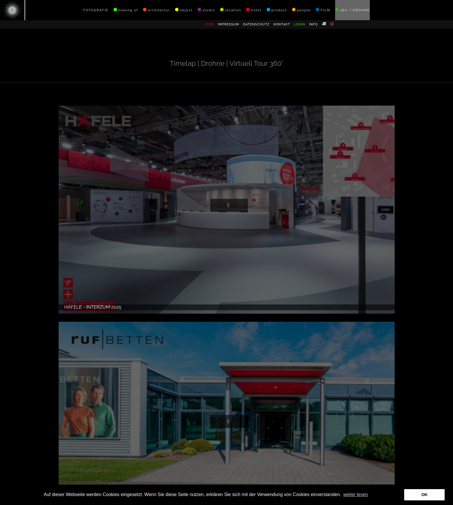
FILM (323, 10)
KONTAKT (281, 24)
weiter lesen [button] (355, 494)
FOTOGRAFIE (95, 10)
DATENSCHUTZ (256, 24)
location (230, 10)
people (301, 10)
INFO (313, 24)
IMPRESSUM (228, 24)
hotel (253, 10)
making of (126, 10)
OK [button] (424, 494)
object (184, 10)
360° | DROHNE (352, 10)
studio (206, 10)
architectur (156, 10)
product (277, 10)
